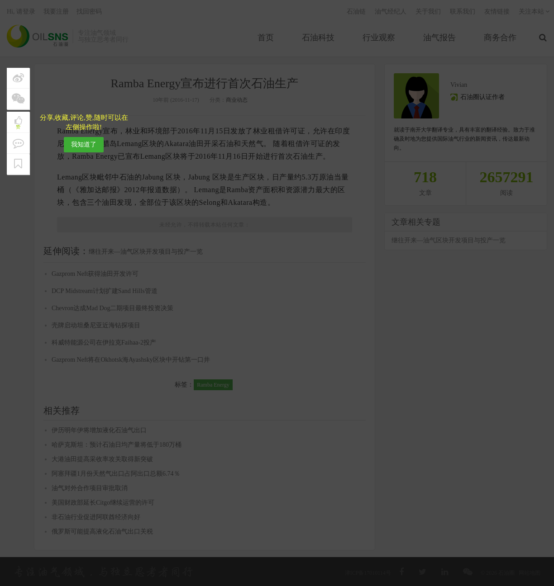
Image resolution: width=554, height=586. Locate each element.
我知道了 (83, 144)
